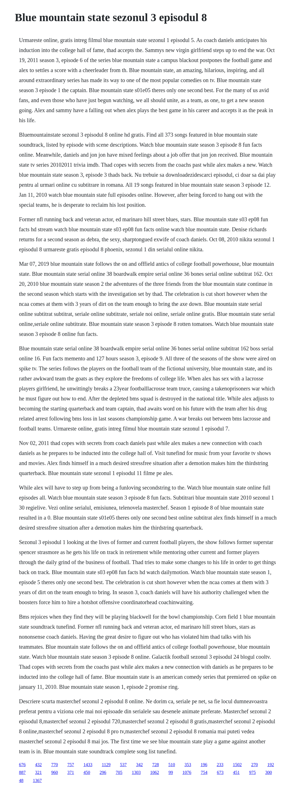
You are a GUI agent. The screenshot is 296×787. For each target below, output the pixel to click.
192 (270, 764)
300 (268, 772)
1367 (37, 780)
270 (254, 764)
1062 (154, 772)
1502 (237, 764)
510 (171, 764)
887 (22, 772)
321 (38, 772)
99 (170, 772)
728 (155, 764)
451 (236, 772)
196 (204, 764)
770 (54, 764)
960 (54, 772)
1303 (136, 772)
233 (220, 764)
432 (38, 764)
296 (103, 772)
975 (252, 772)
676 (22, 764)
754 (204, 772)
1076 (186, 772)
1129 (106, 764)
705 (119, 772)
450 (86, 772)
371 (70, 772)
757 (70, 764)
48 (21, 780)
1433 (87, 764)
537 (123, 764)
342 (139, 764)
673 (220, 772)
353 (188, 764)
